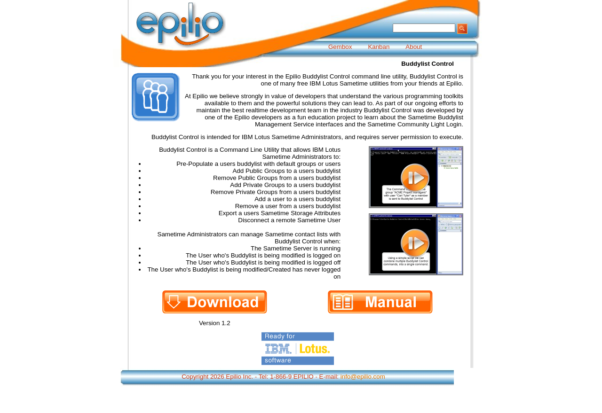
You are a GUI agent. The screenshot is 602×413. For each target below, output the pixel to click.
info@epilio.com (363, 376)
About (413, 46)
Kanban (378, 46)
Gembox (340, 46)
